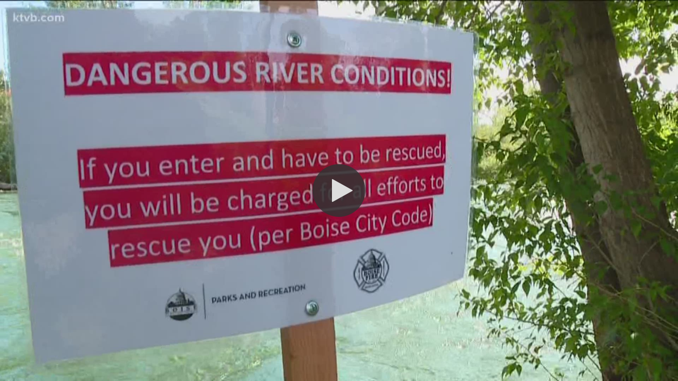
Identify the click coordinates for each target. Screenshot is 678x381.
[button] (339, 190)
